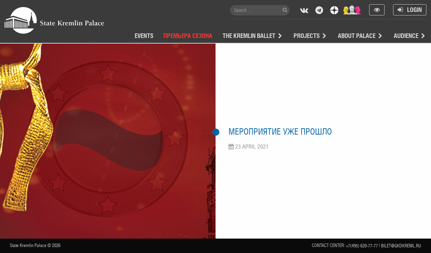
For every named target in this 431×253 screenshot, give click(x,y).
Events (144, 35)
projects (307, 35)
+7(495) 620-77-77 (362, 245)
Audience (406, 35)
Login (410, 9)
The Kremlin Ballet (249, 35)
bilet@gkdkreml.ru (401, 245)
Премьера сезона (187, 35)
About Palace (356, 35)
